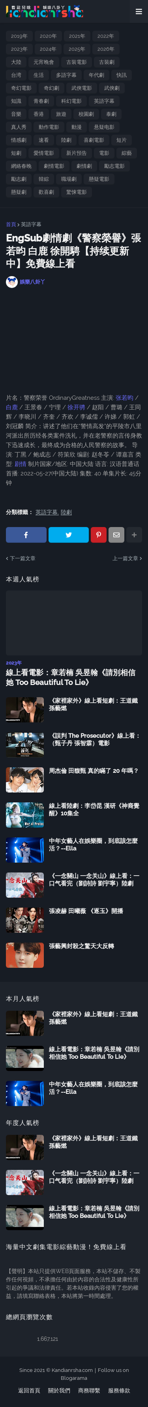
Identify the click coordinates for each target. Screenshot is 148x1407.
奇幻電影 (21, 88)
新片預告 (76, 153)
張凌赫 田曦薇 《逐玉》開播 (86, 911)
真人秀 (18, 127)
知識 (16, 101)
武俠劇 (112, 88)
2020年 (48, 36)
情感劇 (18, 140)
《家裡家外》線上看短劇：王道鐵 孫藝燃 (93, 704)
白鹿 (12, 407)
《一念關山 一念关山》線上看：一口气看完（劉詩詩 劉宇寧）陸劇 (94, 879)
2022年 (105, 36)
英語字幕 (104, 101)
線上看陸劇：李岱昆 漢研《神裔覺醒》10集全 (94, 809)
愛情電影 (44, 153)
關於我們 (59, 1390)
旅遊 (61, 114)
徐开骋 (76, 407)
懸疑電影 (99, 179)
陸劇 (66, 140)
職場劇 (69, 179)
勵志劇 (18, 179)
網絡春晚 (21, 166)
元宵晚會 (44, 62)
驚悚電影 (76, 192)
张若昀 (124, 397)
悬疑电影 (104, 127)
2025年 (77, 49)
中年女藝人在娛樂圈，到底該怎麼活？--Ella (93, 844)
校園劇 (86, 114)
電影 (104, 153)
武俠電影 (81, 88)
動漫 (76, 127)
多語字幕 (66, 75)
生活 (39, 75)
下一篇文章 (23, 558)
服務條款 (119, 1390)
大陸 (16, 62)
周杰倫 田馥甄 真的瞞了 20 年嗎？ (94, 770)
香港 (39, 114)
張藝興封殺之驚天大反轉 (81, 946)
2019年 (19, 36)
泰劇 (111, 114)
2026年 (105, 49)
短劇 (16, 153)
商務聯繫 (89, 1390)
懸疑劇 (18, 192)
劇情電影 (54, 166)
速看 (44, 140)
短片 (121, 140)
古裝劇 (106, 62)
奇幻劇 (51, 88)
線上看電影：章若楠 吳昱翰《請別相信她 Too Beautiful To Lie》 (70, 677)
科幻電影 (71, 101)
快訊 (121, 75)
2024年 (48, 49)
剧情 (20, 464)
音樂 (16, 114)
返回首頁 (29, 1390)
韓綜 (44, 179)
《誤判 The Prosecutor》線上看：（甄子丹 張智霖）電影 (95, 739)
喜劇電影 (94, 140)
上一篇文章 (125, 558)
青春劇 (41, 101)
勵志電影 (114, 166)
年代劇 (96, 75)
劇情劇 (84, 166)
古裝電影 (76, 62)
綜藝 (127, 153)
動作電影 (49, 127)
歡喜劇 (46, 192)
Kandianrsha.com (72, 1370)
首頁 (11, 224)
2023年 (19, 49)
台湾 (16, 75)
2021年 (77, 36)
